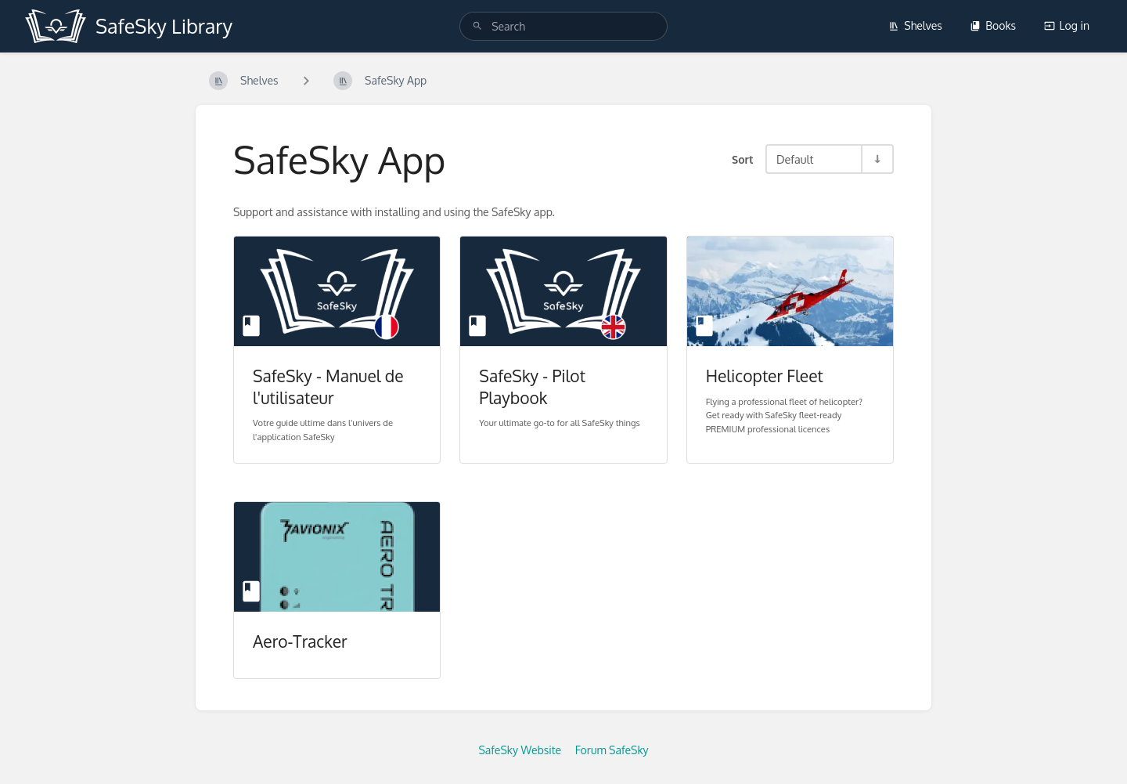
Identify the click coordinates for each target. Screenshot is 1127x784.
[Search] (477, 26)
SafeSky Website (519, 750)
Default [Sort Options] (794, 159)
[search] (563, 26)
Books (993, 25)
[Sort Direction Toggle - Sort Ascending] (876, 159)
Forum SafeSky (612, 750)
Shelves (915, 25)
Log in (1066, 25)
